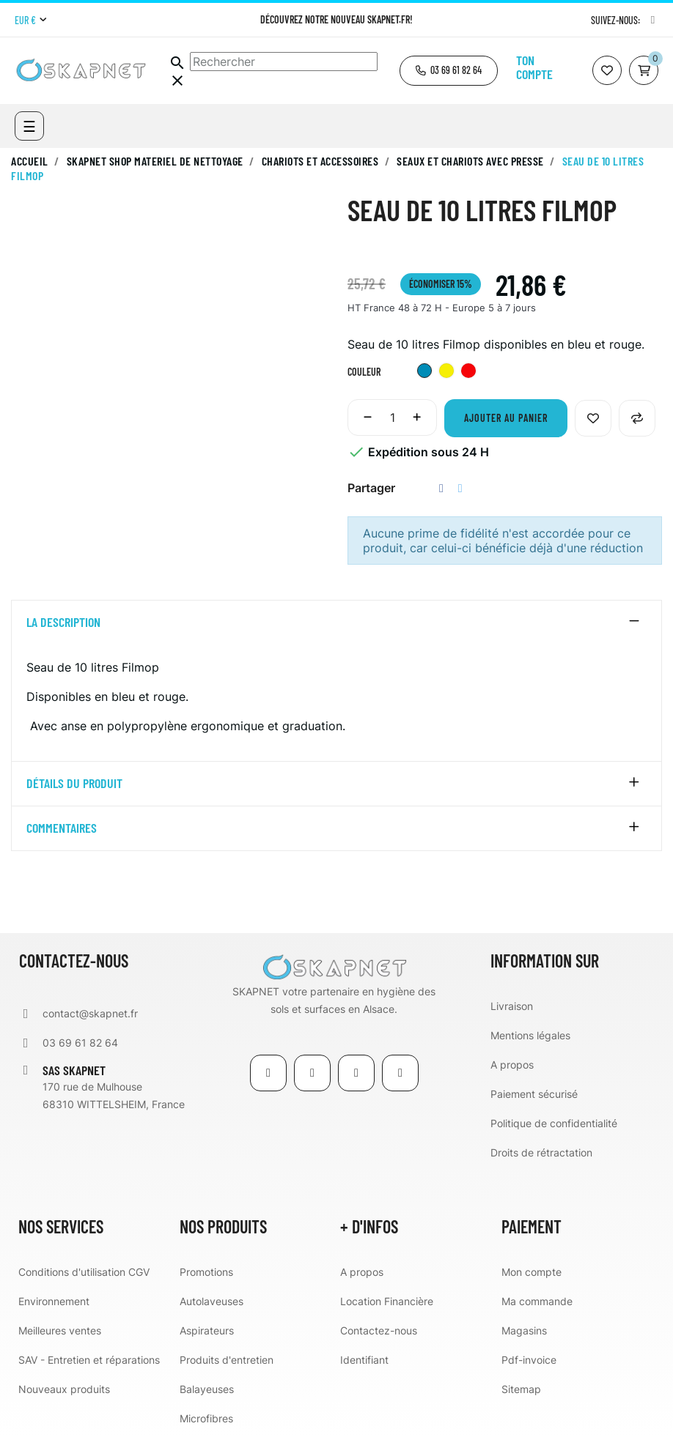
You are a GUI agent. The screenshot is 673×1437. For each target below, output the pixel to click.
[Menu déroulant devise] (30, 20)
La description (63, 622)
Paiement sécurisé (534, 1094)
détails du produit (74, 783)
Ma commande (537, 1301)
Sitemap (521, 1389)
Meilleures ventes (59, 1330)
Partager (441, 488)
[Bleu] (424, 372)
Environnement (53, 1301)
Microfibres (206, 1418)
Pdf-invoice (528, 1360)
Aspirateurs (207, 1330)
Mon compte (531, 1272)
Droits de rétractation (541, 1152)
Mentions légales (530, 1035)
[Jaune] (446, 372)
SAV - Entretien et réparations (89, 1360)
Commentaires (61, 828)
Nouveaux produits (64, 1389)
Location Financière (386, 1301)
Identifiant (364, 1360)
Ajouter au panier (506, 418)
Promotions (206, 1272)
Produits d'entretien (226, 1360)
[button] (449, 71)
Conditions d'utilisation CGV (84, 1272)
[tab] (336, 623)
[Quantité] (392, 417)
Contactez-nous (378, 1330)
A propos (512, 1064)
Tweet (460, 488)
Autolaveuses (211, 1301)
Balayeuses (207, 1389)
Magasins (524, 1330)
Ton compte (534, 67)
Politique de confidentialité (553, 1123)
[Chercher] (284, 61)
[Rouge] (468, 372)
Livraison (511, 1006)
